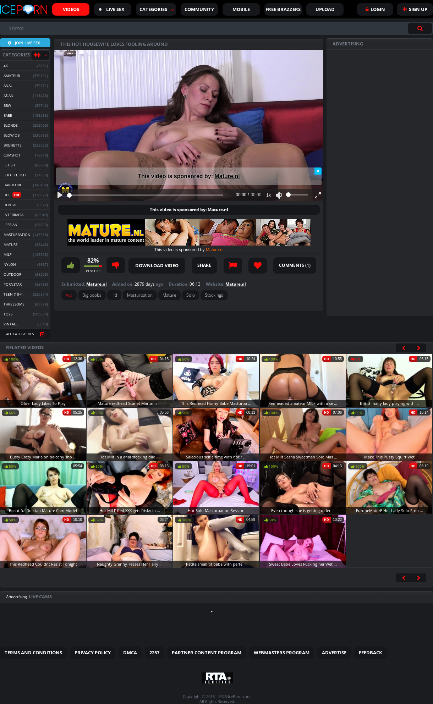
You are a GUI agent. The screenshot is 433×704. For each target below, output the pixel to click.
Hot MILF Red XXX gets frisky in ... (129, 510)
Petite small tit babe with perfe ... (216, 564)
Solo (190, 295)
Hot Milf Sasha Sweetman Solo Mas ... (302, 457)
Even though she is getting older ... (303, 510)
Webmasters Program (281, 652)
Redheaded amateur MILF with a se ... (302, 403)
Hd (114, 295)
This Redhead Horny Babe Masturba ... (216, 403)
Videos (71, 9)
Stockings (214, 295)
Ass (69, 295)
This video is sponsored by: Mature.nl (189, 210)
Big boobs (92, 295)
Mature (169, 295)
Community (199, 9)
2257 (154, 652)
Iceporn (23, 10)
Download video (157, 265)
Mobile (241, 9)
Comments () (295, 265)
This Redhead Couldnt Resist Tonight (43, 564)
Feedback (370, 652)
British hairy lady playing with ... (389, 403)
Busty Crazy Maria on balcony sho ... (43, 457)
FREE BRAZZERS (283, 9)
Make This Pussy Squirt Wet (389, 457)
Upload (325, 9)
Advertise (334, 652)
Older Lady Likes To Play (43, 403)
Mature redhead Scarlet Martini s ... (129, 403)
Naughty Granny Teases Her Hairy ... (130, 564)
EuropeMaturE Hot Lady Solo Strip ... (389, 510)
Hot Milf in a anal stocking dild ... (129, 457)
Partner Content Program (206, 652)
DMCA (130, 652)
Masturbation (140, 295)
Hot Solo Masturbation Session (216, 510)
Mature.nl (227, 176)
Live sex (112, 9)
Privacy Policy (93, 652)
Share (204, 265)
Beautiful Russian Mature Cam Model (43, 510)
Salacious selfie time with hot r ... (216, 457)
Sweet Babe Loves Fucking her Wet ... (303, 564)
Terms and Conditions (33, 652)
